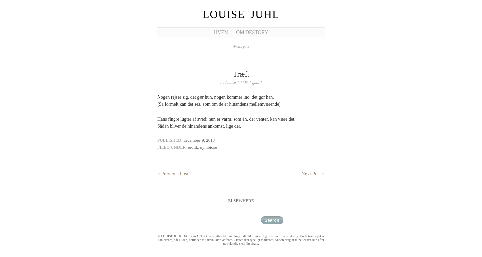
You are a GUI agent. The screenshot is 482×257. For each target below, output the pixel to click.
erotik (193, 147)
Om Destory (252, 32)
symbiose (208, 147)
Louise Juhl (241, 14)
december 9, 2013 (199, 140)
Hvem (221, 32)
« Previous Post (172, 173)
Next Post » (313, 173)
